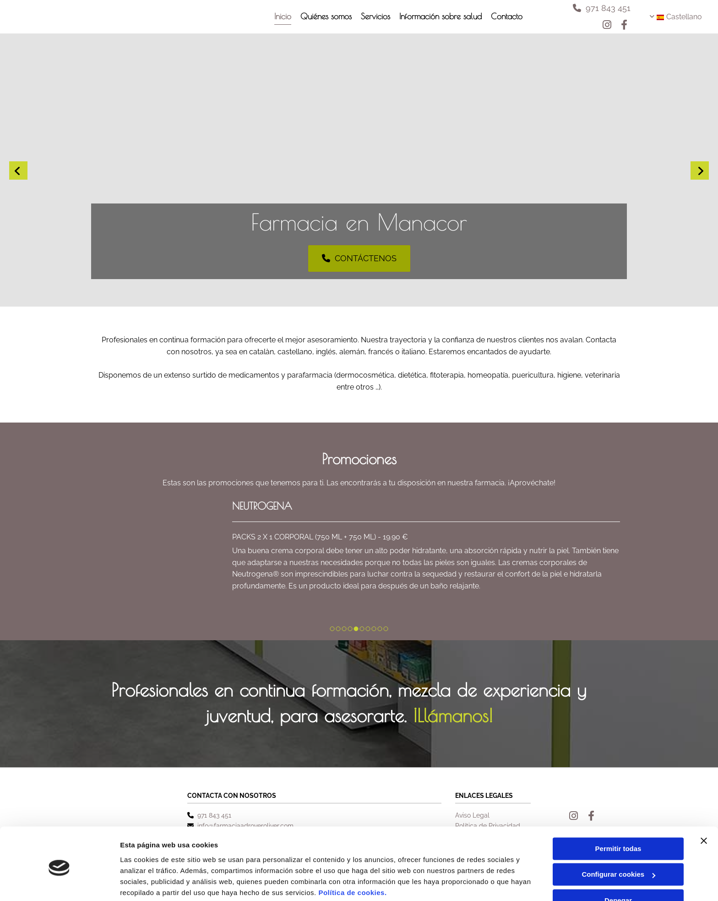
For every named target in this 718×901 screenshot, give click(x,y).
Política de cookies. (352, 858)
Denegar (618, 865)
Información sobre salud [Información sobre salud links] (440, 16)
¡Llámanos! (453, 715)
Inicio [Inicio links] (282, 16)
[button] (602, 8)
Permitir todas (618, 814)
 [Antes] (18, 170)
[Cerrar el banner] (704, 805)
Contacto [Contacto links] (506, 16)
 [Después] (700, 170)
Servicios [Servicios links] (375, 16)
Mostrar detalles (147, 883)
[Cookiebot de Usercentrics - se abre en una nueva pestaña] (59, 883)
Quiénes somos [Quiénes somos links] (326, 16)
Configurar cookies (618, 839)
